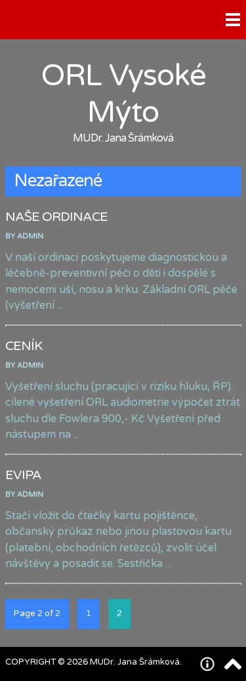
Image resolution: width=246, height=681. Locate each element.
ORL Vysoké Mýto (123, 94)
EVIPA (23, 475)
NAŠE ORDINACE (56, 217)
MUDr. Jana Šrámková (123, 138)
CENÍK (23, 346)
